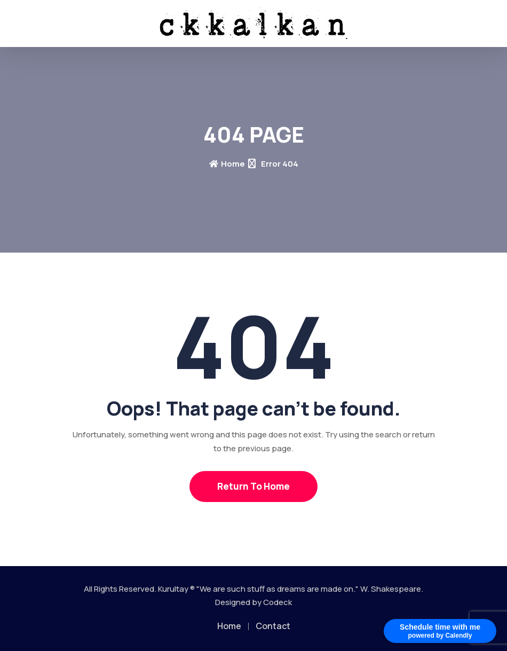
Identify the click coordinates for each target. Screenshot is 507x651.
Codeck (277, 602)
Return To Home (253, 486)
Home (227, 163)
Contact (273, 626)
